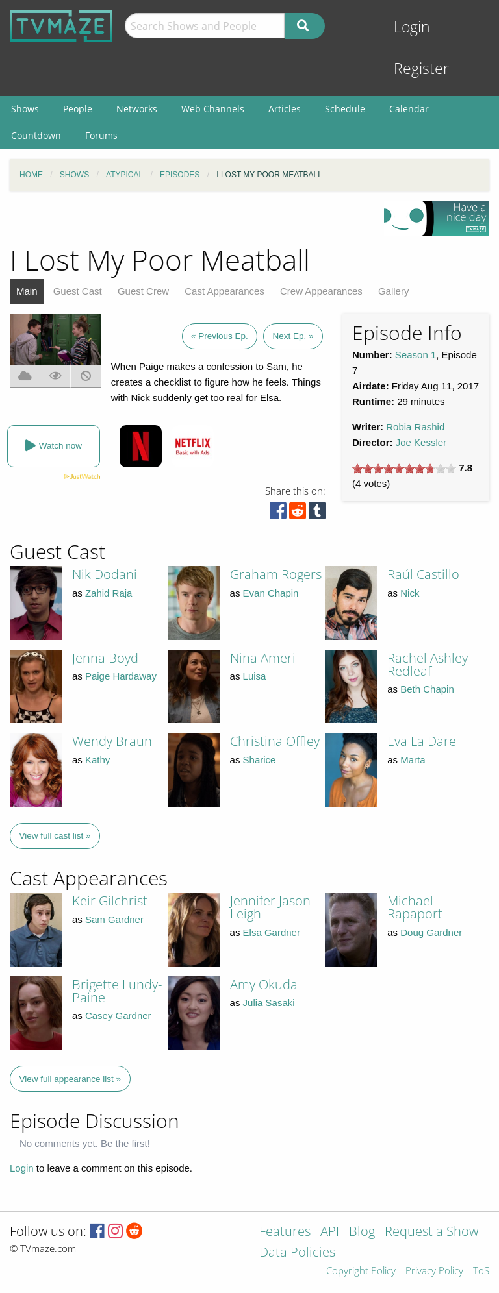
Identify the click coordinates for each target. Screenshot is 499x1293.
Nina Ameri (263, 658)
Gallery (393, 291)
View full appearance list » (70, 1079)
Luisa (254, 676)
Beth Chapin (427, 689)
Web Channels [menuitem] (212, 109)
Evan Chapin (271, 592)
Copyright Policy (361, 1271)
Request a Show (431, 1232)
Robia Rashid (415, 426)
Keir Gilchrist (109, 900)
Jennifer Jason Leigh (270, 907)
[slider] (404, 468)
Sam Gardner (114, 919)
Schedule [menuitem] (345, 109)
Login (412, 27)
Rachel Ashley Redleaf (427, 664)
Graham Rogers (276, 574)
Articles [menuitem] (284, 109)
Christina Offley (275, 741)
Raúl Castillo (423, 574)
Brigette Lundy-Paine (117, 991)
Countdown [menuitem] (36, 135)
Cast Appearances (224, 291)
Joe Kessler (421, 442)
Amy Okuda (264, 984)
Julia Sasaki (269, 1002)
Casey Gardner (118, 1015)
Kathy (97, 759)
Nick (409, 592)
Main (27, 291)
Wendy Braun (112, 741)
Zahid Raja (109, 592)
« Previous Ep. (219, 336)
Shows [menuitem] (25, 109)
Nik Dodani (104, 574)
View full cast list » (55, 836)
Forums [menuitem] (101, 135)
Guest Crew (143, 291)
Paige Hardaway (121, 676)
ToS (481, 1271)
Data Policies (297, 1253)
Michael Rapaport (414, 907)
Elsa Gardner (271, 932)
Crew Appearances (321, 291)
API (329, 1232)
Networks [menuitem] (136, 109)
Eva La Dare (421, 741)
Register (421, 68)
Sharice (259, 759)
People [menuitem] (77, 109)
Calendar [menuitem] (409, 109)
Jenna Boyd (105, 658)
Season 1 (415, 354)
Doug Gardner (431, 932)
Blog (362, 1232)
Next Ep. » (292, 336)
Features (285, 1232)
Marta (412, 759)
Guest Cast (77, 291)
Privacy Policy (434, 1271)
